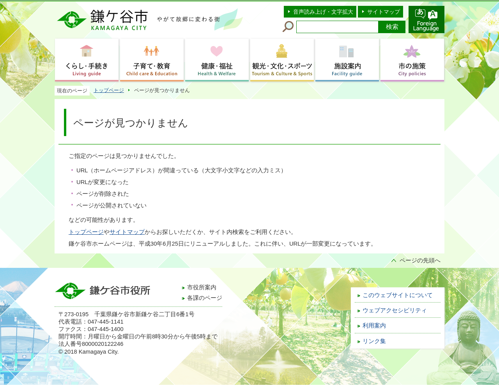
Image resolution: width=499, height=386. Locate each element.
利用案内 (374, 325)
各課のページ (204, 298)
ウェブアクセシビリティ (395, 310)
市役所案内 (201, 287)
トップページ (109, 90)
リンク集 (374, 341)
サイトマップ (383, 12)
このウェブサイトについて (398, 295)
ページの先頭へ (420, 260)
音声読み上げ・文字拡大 (323, 12)
